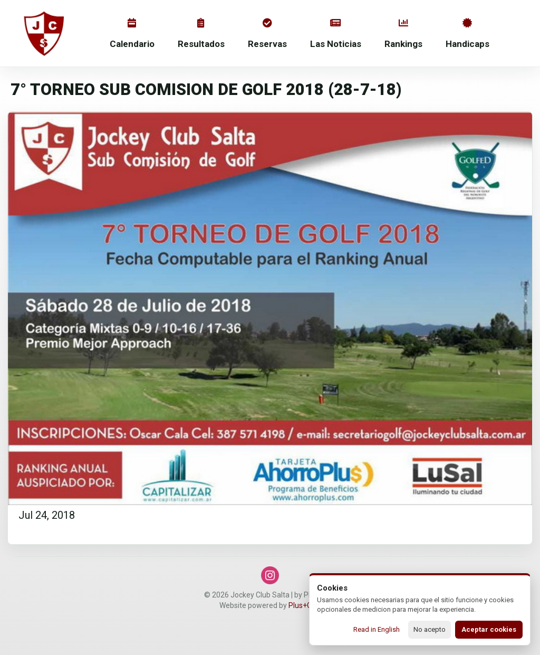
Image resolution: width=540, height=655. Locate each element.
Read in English (376, 629)
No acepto (429, 629)
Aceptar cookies (488, 629)
